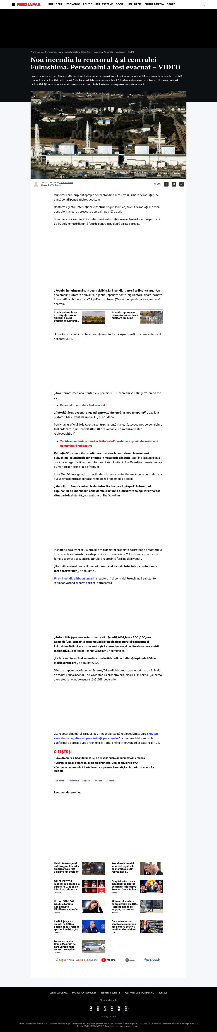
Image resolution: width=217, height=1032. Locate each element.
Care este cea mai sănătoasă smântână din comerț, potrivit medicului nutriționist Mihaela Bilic (125, 925)
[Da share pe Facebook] (166, 184)
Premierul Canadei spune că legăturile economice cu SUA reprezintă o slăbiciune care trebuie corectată (123, 867)
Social (120, 4)
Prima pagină (37, 52)
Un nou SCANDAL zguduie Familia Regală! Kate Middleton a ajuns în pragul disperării (66, 905)
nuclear (98, 780)
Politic (87, 4)
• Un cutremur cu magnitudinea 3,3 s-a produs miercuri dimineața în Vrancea (99, 758)
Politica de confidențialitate (139, 993)
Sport (171, 4)
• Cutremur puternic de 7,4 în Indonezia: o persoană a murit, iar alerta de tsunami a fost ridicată (104, 769)
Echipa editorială (59, 993)
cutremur (59, 780)
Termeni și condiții (110, 993)
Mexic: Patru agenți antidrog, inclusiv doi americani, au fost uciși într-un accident (66, 867)
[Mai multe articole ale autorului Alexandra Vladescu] (36, 184)
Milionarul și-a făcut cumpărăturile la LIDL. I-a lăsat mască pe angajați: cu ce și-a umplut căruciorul (125, 905)
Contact (163, 993)
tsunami (110, 780)
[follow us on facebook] (152, 960)
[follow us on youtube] (108, 960)
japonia (86, 780)
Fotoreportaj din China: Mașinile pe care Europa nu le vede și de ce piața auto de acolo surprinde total (65, 945)
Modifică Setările (108, 1000)
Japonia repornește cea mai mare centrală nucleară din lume (125, 315)
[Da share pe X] (174, 184)
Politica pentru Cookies (84, 993)
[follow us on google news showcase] (87, 960)
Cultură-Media (154, 4)
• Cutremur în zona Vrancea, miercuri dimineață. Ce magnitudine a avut (96, 762)
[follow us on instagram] (130, 960)
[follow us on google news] (65, 960)
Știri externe (104, 4)
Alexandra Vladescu (51, 185)
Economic (73, 4)
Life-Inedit (134, 4)
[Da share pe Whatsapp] (181, 184)
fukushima (74, 780)
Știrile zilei (55, 4)
